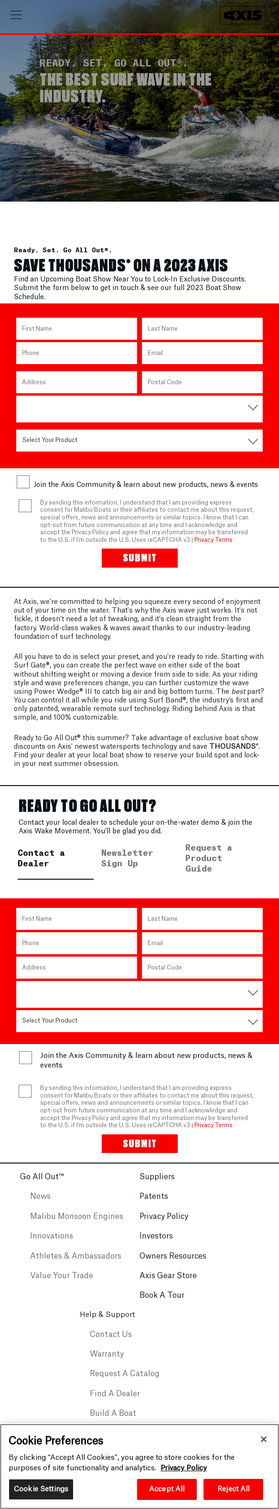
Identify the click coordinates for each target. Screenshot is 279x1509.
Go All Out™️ (42, 1184)
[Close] (263, 1439)
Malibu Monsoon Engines (76, 1224)
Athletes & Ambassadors (75, 1264)
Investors (156, 1244)
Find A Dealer (115, 1401)
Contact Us (111, 1342)
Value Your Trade (61, 1283)
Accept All (166, 1489)
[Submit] (140, 565)
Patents (154, 1204)
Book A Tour (162, 1303)
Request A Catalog (125, 1381)
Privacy (204, 547)
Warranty (107, 1362)
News (40, 1204)
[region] (139, 1466)
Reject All (233, 1489)
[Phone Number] (76, 360)
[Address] (76, 389)
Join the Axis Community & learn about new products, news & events (145, 492)
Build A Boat (113, 1421)
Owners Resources (173, 1264)
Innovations (51, 1244)
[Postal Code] (202, 389)
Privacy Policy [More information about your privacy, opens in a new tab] (184, 1468)
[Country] (139, 414)
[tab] (55, 871)
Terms (224, 547)
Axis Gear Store (168, 1283)
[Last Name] (202, 336)
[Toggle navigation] (16, 14)
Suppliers (157, 1184)
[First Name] (76, 336)
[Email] (202, 360)
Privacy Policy (164, 1224)
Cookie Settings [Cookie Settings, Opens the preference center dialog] (41, 1489)
